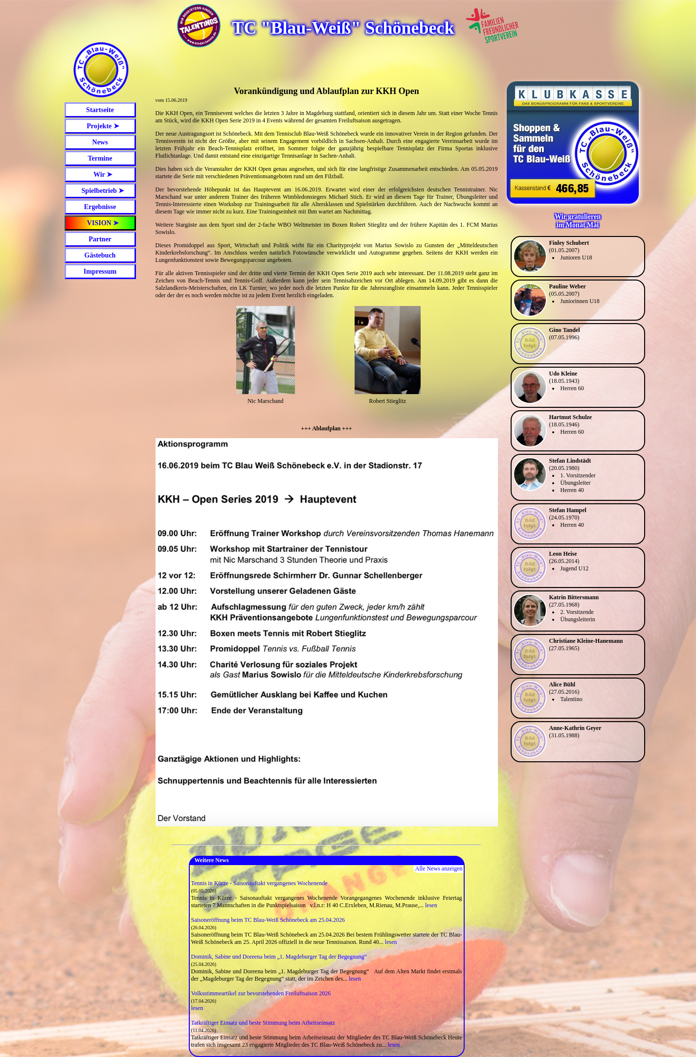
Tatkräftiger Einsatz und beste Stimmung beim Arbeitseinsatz (263, 1022)
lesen (431, 905)
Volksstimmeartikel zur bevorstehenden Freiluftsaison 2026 (261, 993)
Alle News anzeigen (439, 868)
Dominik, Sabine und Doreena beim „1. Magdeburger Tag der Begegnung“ (279, 956)
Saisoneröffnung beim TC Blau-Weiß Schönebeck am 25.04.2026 (268, 919)
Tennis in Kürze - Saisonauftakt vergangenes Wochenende (259, 883)
